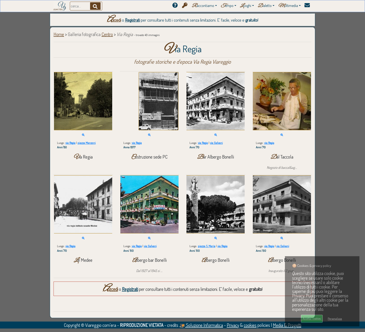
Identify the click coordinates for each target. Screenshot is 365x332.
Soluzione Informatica (201, 325)
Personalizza (335, 318)
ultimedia (288, 6)
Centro (107, 34)
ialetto (265, 6)
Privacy (233, 325)
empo (227, 6)
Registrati (132, 20)
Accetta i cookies (312, 318)
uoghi (245, 6)
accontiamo (203, 6)
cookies (250, 325)
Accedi (114, 20)
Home (59, 34)
